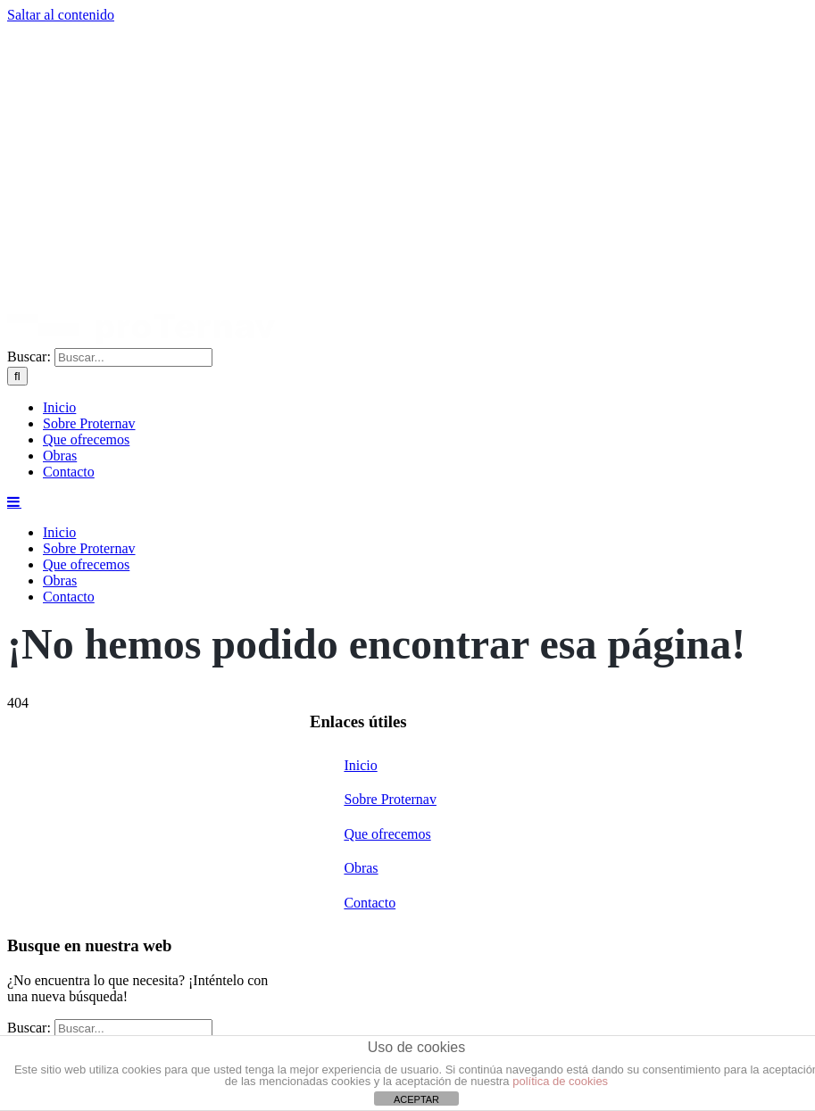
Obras (361, 867)
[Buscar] (17, 376)
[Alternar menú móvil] (14, 501)
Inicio (360, 765)
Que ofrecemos (387, 834)
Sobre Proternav (390, 799)
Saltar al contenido (60, 14)
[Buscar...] (133, 357)
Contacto (369, 902)
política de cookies (560, 1081)
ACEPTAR (416, 1099)
